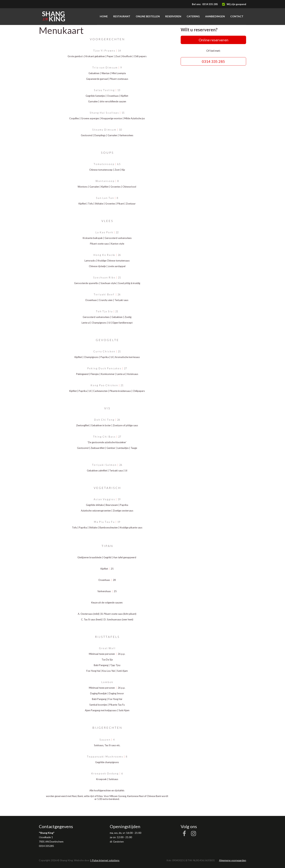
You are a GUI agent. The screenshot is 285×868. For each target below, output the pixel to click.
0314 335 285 (210, 4)
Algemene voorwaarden (232, 860)
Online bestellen (148, 16)
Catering (193, 16)
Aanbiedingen (215, 16)
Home (104, 16)
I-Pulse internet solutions (104, 860)
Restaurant (121, 16)
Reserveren (173, 16)
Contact (236, 16)
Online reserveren (213, 40)
